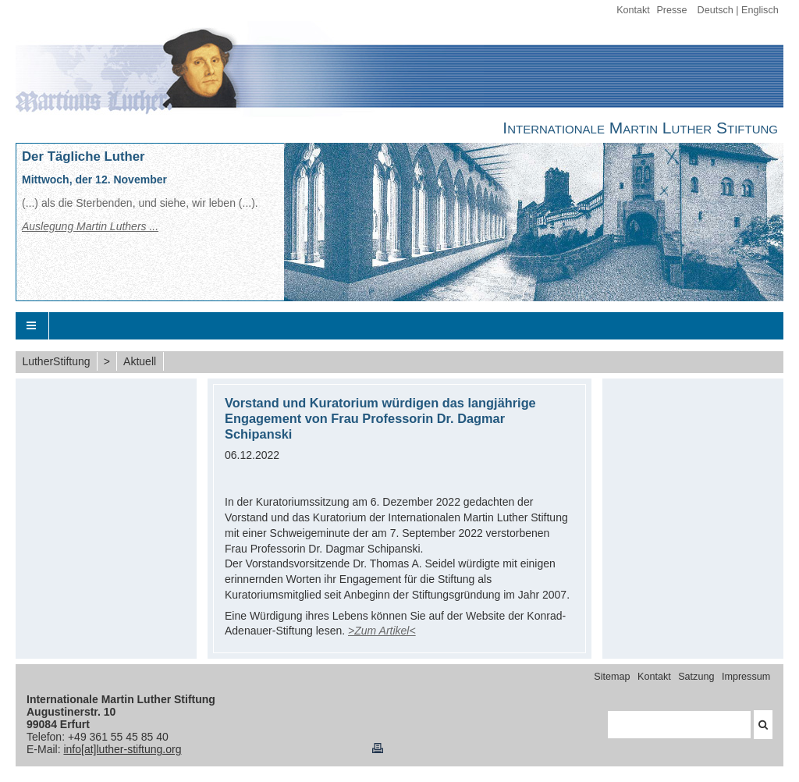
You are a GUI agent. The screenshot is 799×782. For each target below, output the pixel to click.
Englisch (760, 10)
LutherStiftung (56, 361)
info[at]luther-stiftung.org (122, 749)
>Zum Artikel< (382, 630)
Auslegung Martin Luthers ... (90, 226)
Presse (671, 10)
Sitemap (612, 676)
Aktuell (139, 361)
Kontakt (633, 10)
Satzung (696, 676)
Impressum (746, 676)
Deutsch (715, 10)
